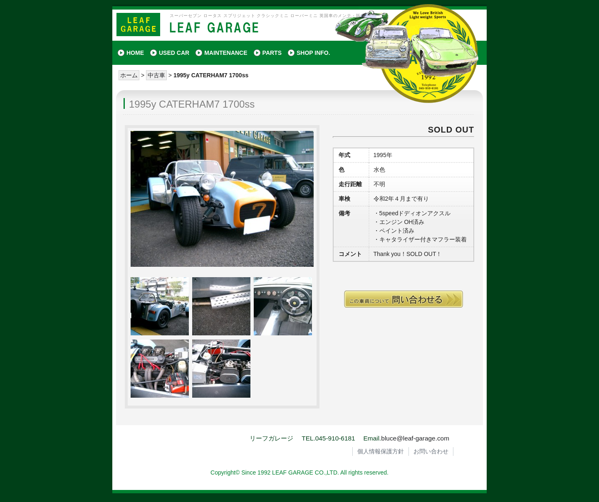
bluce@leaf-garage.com (415, 438)
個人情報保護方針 (380, 451)
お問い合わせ (430, 451)
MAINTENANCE (225, 52)
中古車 (156, 75)
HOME (135, 52)
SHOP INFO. (313, 52)
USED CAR (174, 52)
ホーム (129, 75)
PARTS (272, 52)
